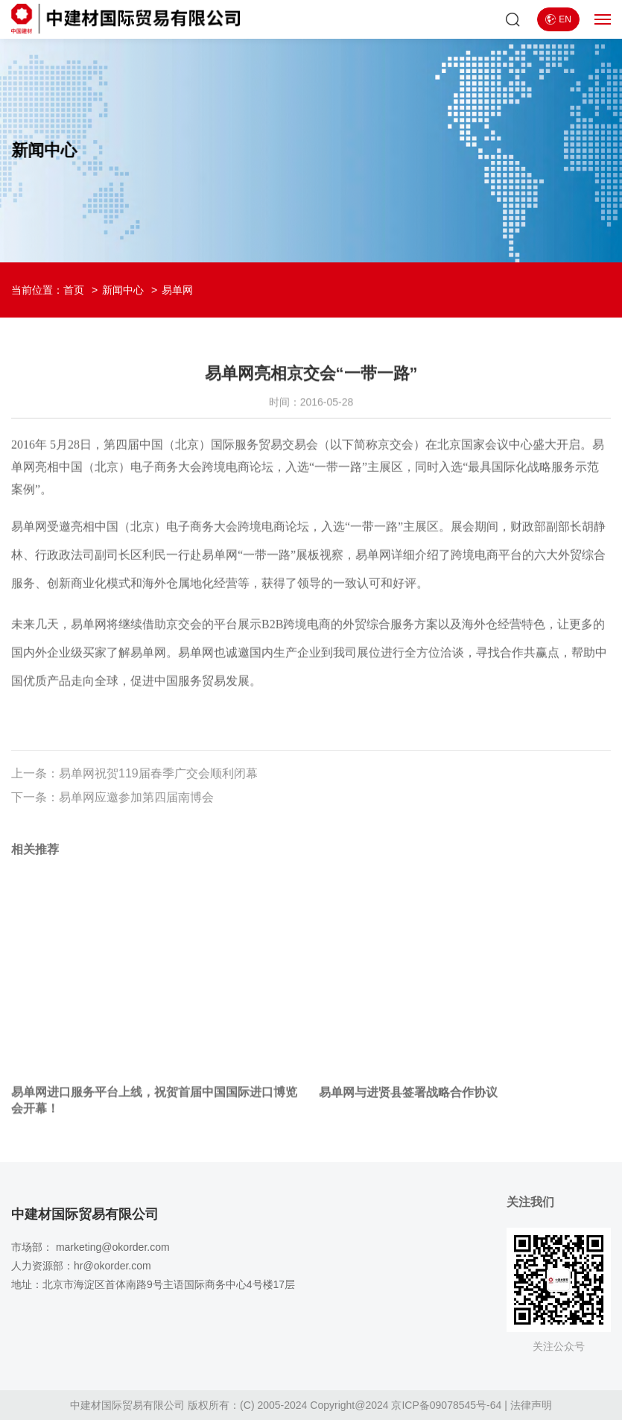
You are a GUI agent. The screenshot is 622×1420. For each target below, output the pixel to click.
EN (558, 19)
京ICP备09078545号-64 (446, 1405)
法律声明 (531, 1405)
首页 (73, 290)
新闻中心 (123, 290)
